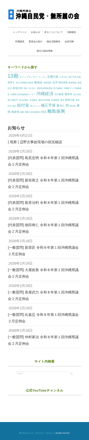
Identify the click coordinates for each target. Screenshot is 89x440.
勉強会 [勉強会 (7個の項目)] (38, 82)
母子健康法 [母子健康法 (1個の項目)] (58, 88)
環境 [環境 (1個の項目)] (62, 100)
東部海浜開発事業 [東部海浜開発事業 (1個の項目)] (44, 88)
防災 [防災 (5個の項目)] (44, 111)
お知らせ (35, 32)
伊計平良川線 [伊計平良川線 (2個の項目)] (74, 77)
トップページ (20, 32)
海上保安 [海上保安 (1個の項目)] (77, 94)
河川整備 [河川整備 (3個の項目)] (58, 94)
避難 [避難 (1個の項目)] (22, 112)
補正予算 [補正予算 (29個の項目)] (48, 105)
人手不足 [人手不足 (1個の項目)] (63, 77)
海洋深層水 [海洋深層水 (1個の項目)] (24, 100)
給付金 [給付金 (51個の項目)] (23, 105)
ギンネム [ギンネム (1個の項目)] (42, 77)
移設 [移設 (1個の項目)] (14, 106)
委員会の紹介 (35, 41)
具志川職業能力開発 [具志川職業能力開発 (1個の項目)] (24, 83)
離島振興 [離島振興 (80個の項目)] (56, 111)
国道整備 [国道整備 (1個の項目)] (72, 83)
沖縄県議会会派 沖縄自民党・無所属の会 (37, 433)
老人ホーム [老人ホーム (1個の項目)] (35, 106)
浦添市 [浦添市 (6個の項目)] (68, 94)
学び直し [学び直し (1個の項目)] (32, 88)
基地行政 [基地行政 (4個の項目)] (18, 88)
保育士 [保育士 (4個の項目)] (11, 82)
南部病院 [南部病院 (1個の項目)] (47, 83)
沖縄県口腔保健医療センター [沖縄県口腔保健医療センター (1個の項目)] (23, 94)
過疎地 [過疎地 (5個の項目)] (15, 111)
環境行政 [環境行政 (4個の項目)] (70, 99)
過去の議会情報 (45, 50)
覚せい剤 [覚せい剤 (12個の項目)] (62, 105)
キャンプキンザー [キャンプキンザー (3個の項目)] (28, 77)
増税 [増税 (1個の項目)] (25, 88)
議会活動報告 (53, 41)
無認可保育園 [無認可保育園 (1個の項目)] (44, 100)
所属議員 (19, 41)
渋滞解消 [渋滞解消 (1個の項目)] (33, 100)
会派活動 (69, 41)
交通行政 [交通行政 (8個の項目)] (52, 76)
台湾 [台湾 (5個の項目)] (55, 82)
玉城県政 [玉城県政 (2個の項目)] (55, 100)
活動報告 (71, 32)
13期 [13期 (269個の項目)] (13, 76)
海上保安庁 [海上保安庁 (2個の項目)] (13, 100)
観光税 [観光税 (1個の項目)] (73, 106)
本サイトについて (53, 32)
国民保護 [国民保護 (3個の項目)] (63, 82)
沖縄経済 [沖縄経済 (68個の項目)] (44, 93)
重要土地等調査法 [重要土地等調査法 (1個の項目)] (32, 112)
